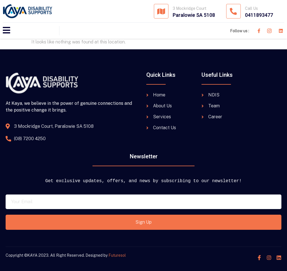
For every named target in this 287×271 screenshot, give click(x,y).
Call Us (251, 8)
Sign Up (143, 222)
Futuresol (117, 255)
